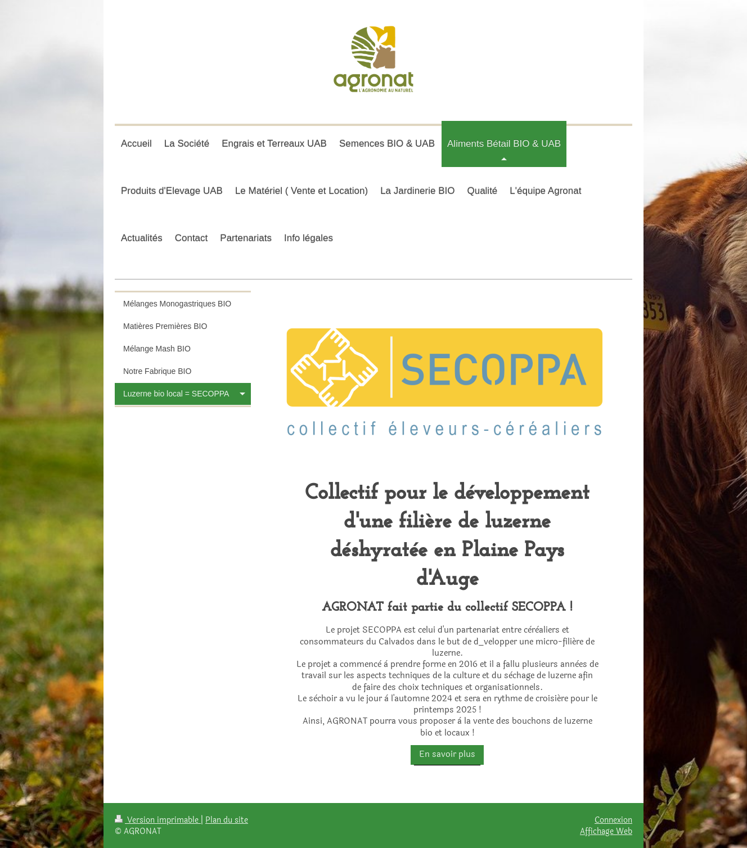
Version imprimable (158, 820)
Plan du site (226, 820)
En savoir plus (447, 754)
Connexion (613, 820)
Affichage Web (606, 831)
